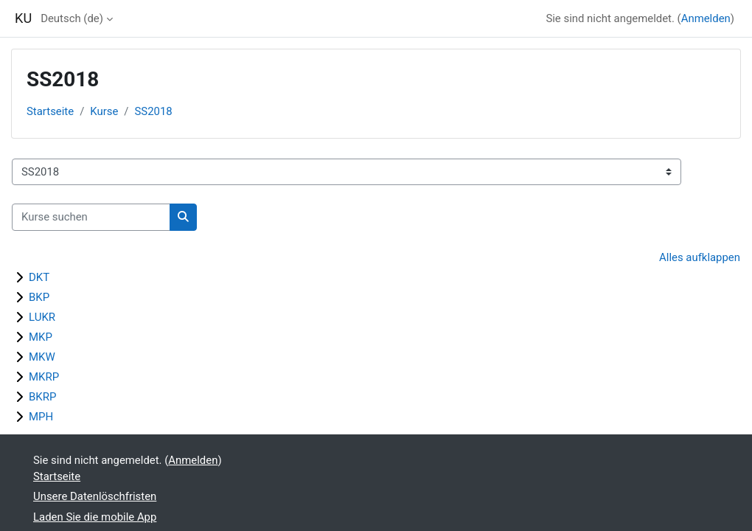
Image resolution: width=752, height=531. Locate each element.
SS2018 (154, 111)
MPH (41, 416)
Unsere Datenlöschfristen (94, 496)
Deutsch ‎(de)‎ (72, 18)
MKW (42, 357)
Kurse (104, 111)
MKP (40, 337)
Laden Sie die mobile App (94, 517)
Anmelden (706, 18)
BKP (39, 297)
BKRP (42, 396)
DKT (39, 277)
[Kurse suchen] (91, 217)
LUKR (42, 317)
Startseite (50, 111)
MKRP (44, 377)
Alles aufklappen (699, 257)
